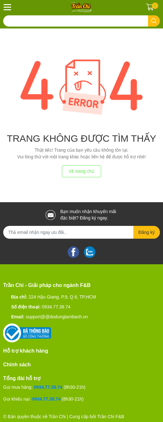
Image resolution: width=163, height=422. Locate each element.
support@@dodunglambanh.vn (57, 316)
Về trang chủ (81, 171)
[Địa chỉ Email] (81, 232)
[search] (154, 21)
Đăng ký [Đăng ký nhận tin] (146, 232)
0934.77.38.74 (56, 306)
